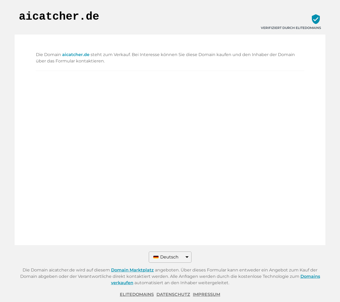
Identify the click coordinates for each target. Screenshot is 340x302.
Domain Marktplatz (132, 270)
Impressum (206, 294)
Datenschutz (173, 294)
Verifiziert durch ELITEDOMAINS (291, 28)
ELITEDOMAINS (137, 294)
